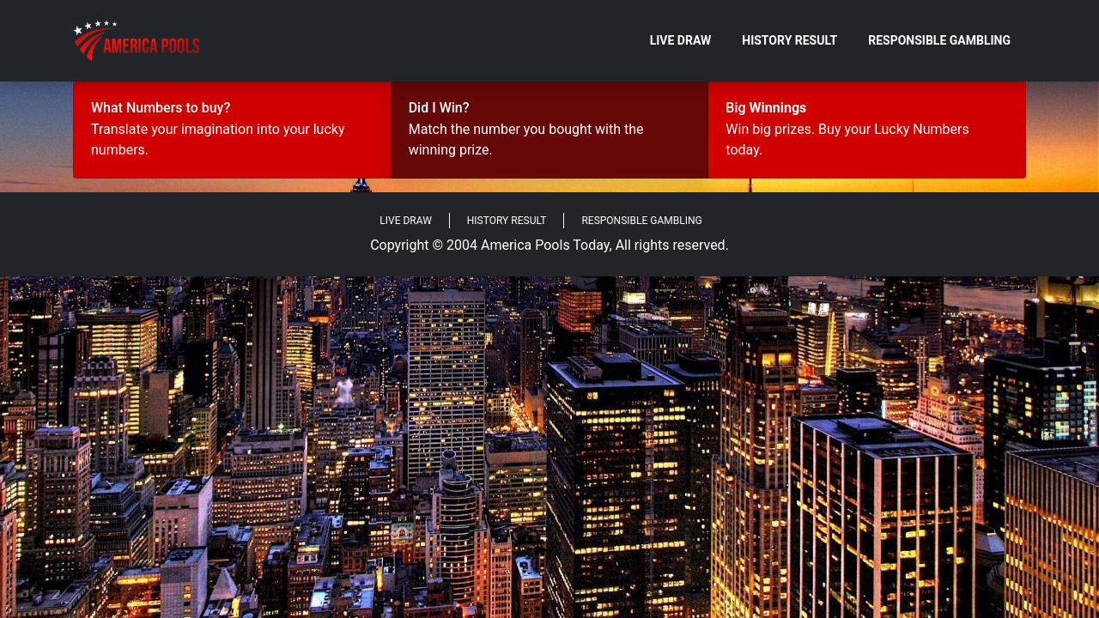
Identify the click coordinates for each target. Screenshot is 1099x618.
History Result (789, 40)
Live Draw (681, 40)
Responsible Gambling (939, 40)
